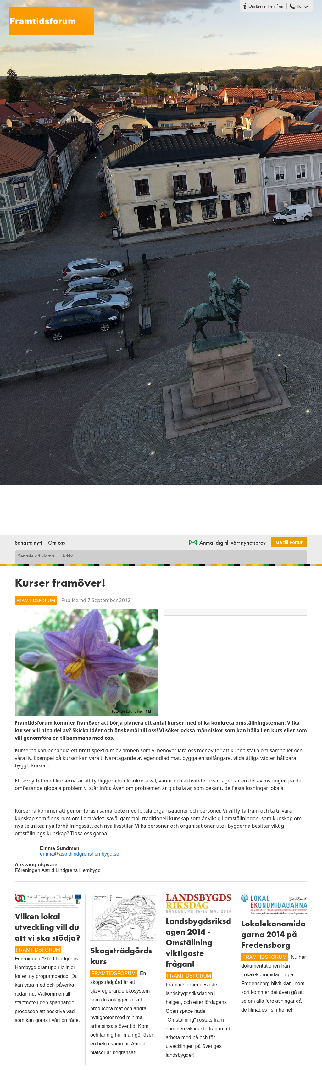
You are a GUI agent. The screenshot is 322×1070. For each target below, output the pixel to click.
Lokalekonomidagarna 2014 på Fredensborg (273, 934)
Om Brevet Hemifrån (265, 6)
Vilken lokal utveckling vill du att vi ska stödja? (47, 927)
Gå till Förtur (289, 542)
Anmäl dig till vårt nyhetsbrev (232, 542)
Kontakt (303, 6)
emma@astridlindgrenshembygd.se (79, 854)
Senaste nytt (28, 542)
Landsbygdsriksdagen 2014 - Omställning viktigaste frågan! (198, 942)
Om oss (56, 542)
